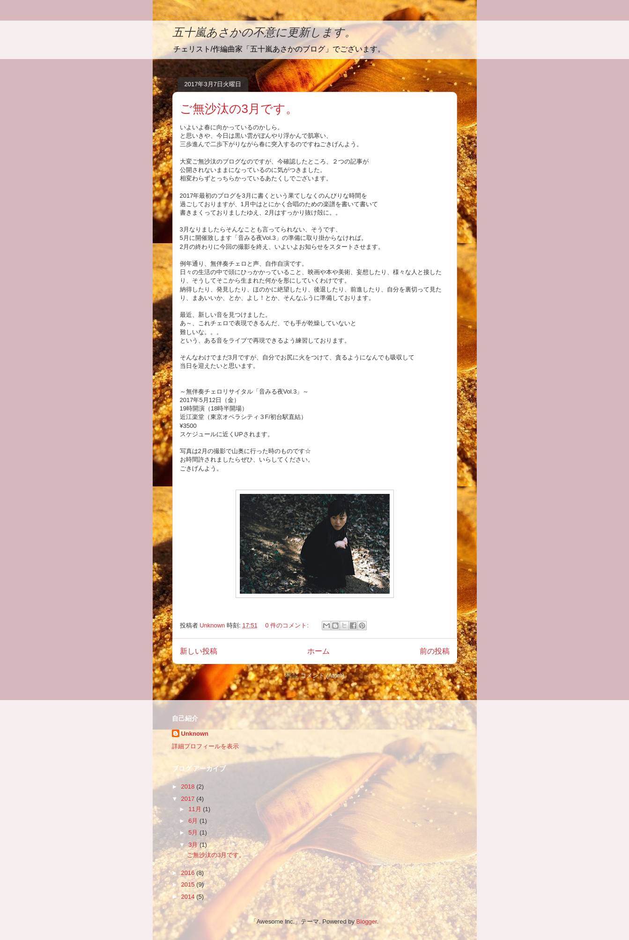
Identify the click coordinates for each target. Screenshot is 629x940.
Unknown (195, 733)
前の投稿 (435, 651)
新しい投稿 (198, 651)
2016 (189, 872)
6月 (194, 820)
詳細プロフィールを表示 (205, 746)
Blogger (366, 921)
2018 (189, 786)
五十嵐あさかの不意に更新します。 (264, 32)
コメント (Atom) (322, 675)
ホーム (318, 651)
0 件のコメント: (287, 625)
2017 (189, 798)
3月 (194, 844)
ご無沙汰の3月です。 (239, 109)
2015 (189, 884)
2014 (189, 896)
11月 (195, 809)
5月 (194, 832)
